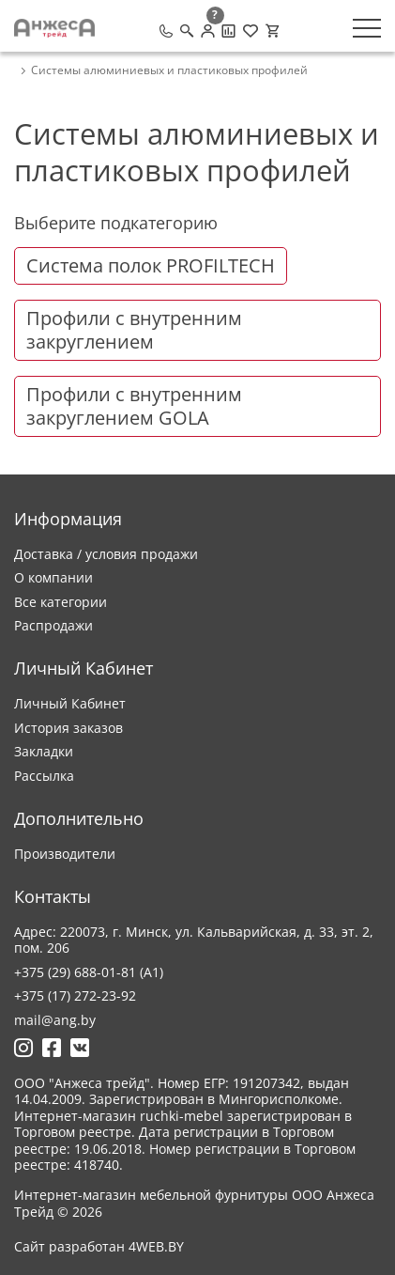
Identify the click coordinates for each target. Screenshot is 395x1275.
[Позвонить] (166, 31)
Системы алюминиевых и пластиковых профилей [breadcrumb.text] (169, 70)
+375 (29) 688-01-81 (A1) (88, 972)
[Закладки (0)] (250, 31)
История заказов (68, 728)
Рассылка (44, 776)
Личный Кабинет (70, 703)
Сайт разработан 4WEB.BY (99, 1246)
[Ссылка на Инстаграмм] (23, 1047)
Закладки (43, 751)
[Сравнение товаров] (228, 31)
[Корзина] (272, 31)
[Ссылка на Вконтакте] (79, 1047)
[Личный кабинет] (208, 31)
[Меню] (367, 28)
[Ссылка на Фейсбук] (51, 1047)
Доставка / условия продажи (106, 554)
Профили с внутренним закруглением (134, 329)
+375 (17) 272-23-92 (75, 995)
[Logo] (54, 28)
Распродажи (53, 625)
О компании (53, 577)
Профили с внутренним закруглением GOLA (134, 406)
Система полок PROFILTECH (150, 265)
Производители (64, 854)
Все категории (60, 602)
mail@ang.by (55, 1020)
